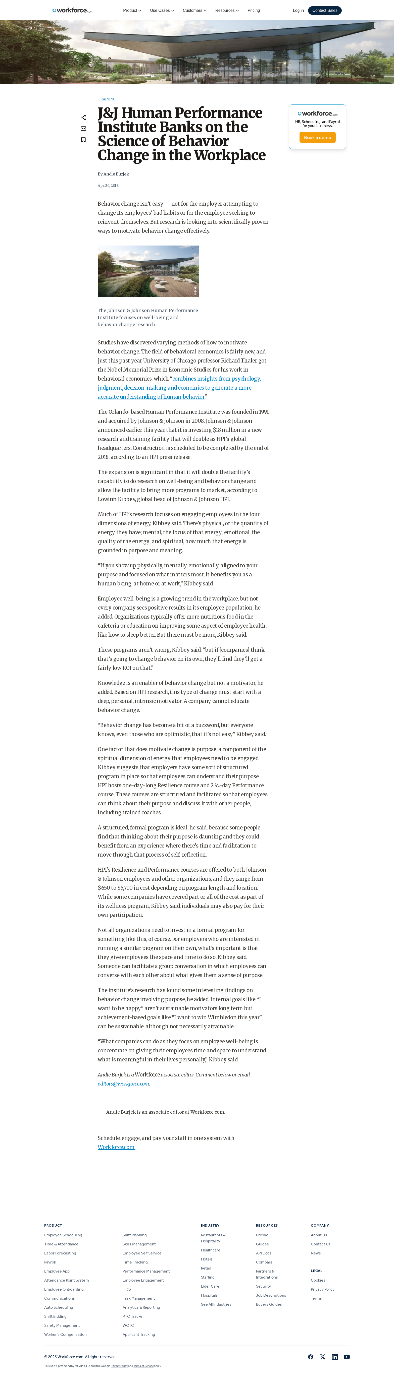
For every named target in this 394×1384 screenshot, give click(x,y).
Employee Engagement (143, 1280)
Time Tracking (135, 1262)
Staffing (208, 1277)
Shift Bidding (55, 1316)
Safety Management (62, 1325)
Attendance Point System (66, 1280)
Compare (264, 1262)
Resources (227, 10)
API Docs (264, 1253)
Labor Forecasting (60, 1253)
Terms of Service (143, 1366)
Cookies (318, 1280)
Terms (316, 1298)
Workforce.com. (116, 1147)
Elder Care (210, 1286)
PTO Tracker (133, 1316)
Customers (195, 10)
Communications (59, 1298)
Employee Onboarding (64, 1289)
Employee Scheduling (63, 1235)
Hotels (207, 1259)
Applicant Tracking (139, 1334)
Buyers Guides (269, 1304)
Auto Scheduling (58, 1307)
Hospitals (209, 1295)
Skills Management (139, 1244)
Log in (298, 10)
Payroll (50, 1262)
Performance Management (146, 1271)
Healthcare (210, 1250)
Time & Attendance (61, 1244)
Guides (262, 1244)
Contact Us (321, 1244)
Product (132, 10)
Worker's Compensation (65, 1334)
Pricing (254, 10)
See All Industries (216, 1304)
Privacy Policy (322, 1289)
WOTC (128, 1325)
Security (263, 1286)
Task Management (139, 1298)
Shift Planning (135, 1235)
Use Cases (162, 10)
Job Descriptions (271, 1295)
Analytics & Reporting (141, 1307)
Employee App (57, 1271)
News (316, 1253)
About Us (319, 1235)
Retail (206, 1268)
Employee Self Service (142, 1253)
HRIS (127, 1289)
